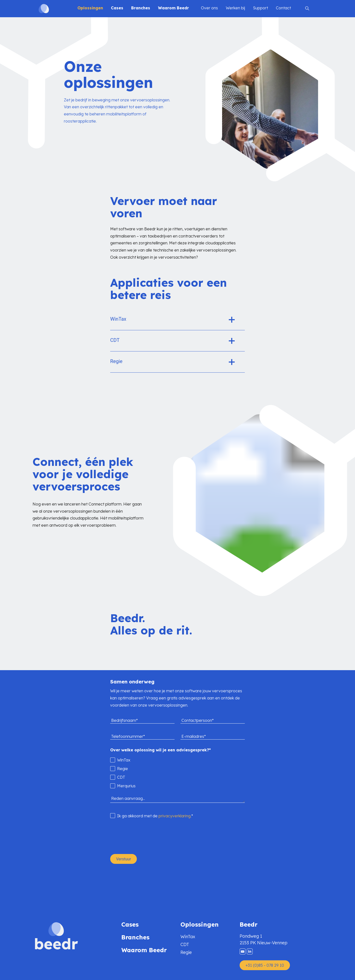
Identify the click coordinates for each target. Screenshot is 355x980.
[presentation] (147, 836)
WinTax (187, 936)
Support (260, 7)
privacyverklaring (175, 815)
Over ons (209, 7)
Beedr (248, 924)
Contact (283, 7)
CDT (184, 944)
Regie (186, 952)
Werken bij (235, 7)
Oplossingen (90, 7)
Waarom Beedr (173, 7)
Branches (140, 7)
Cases (117, 7)
